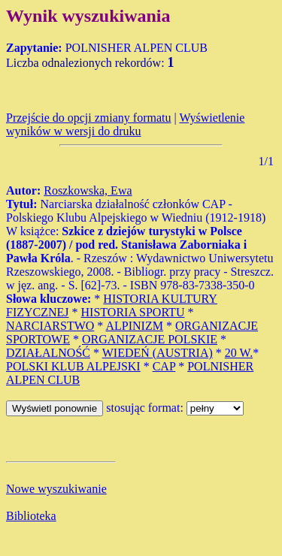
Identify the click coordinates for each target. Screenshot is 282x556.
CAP (164, 366)
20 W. (239, 352)
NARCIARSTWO (50, 325)
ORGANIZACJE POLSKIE (149, 339)
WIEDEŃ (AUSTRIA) (157, 352)
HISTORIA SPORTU (133, 312)
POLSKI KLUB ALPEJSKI (73, 366)
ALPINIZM (133, 325)
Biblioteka (31, 515)
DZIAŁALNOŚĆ (48, 352)
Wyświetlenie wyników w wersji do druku (125, 124)
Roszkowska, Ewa (88, 190)
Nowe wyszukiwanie (56, 488)
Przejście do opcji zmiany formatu (88, 117)
